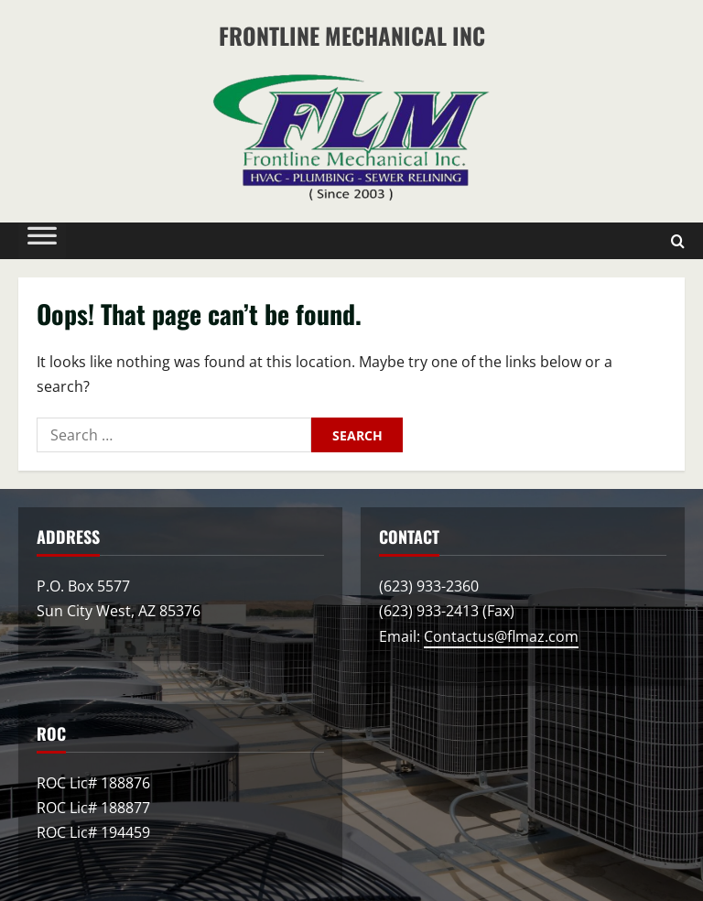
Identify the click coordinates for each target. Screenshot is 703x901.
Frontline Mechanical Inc (352, 35)
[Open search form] (678, 240)
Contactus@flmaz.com (501, 636)
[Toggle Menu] (42, 240)
